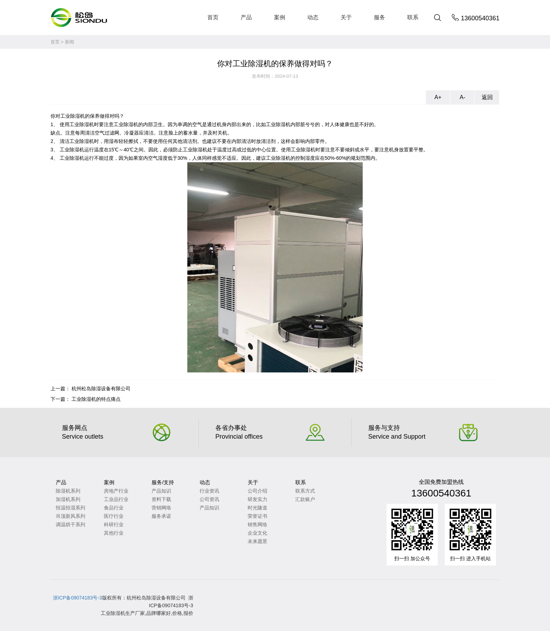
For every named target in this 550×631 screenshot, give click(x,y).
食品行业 (113, 507)
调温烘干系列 (70, 524)
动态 (312, 17)
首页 (213, 17)
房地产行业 (116, 491)
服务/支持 (163, 482)
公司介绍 (257, 491)
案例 (279, 17)
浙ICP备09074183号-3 (77, 598)
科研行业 (113, 524)
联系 (412, 17)
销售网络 (257, 524)
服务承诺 (161, 516)
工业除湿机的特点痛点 (96, 399)
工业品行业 (116, 499)
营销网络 (161, 507)
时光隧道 (257, 507)
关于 (346, 17)
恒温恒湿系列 (70, 507)
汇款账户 (305, 499)
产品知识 (161, 491)
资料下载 (161, 499)
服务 (379, 17)
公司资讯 (209, 499)
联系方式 (305, 491)
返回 (487, 97)
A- (462, 97)
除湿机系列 (68, 491)
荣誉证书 (257, 516)
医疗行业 (113, 516)
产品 (246, 17)
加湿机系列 (68, 499)
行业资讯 (209, 491)
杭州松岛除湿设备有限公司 (101, 388)
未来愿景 (257, 541)
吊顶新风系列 (70, 516)
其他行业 (113, 533)
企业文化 (257, 533)
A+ (437, 97)
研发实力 (257, 499)
